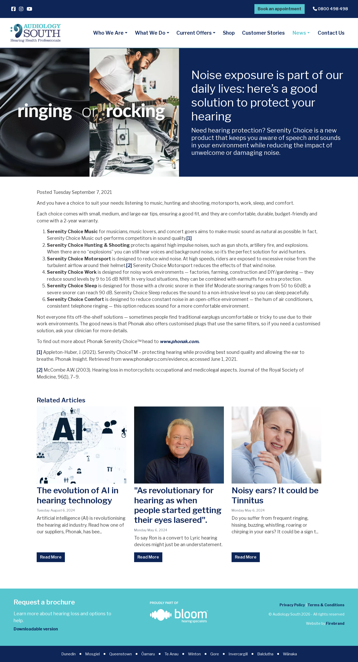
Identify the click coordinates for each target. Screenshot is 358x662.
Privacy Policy (292, 605)
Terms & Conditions (325, 605)
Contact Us (331, 33)
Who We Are (108, 33)
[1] (189, 238)
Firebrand (335, 623)
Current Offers (194, 33)
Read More (51, 557)
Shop (229, 33)
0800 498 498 (330, 8)
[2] (129, 265)
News (299, 33)
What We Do (150, 33)
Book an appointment (279, 8)
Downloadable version (36, 629)
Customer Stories (263, 33)
